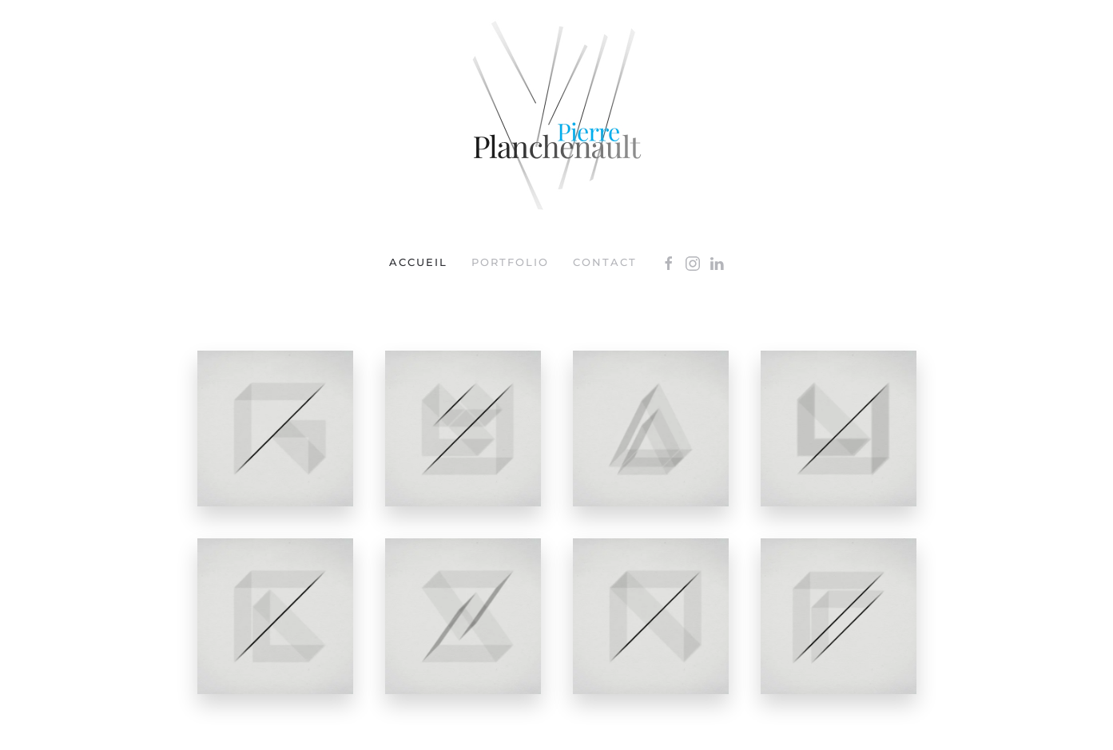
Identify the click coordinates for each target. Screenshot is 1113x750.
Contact (605, 262)
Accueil (418, 262)
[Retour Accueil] (557, 115)
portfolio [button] (510, 262)
